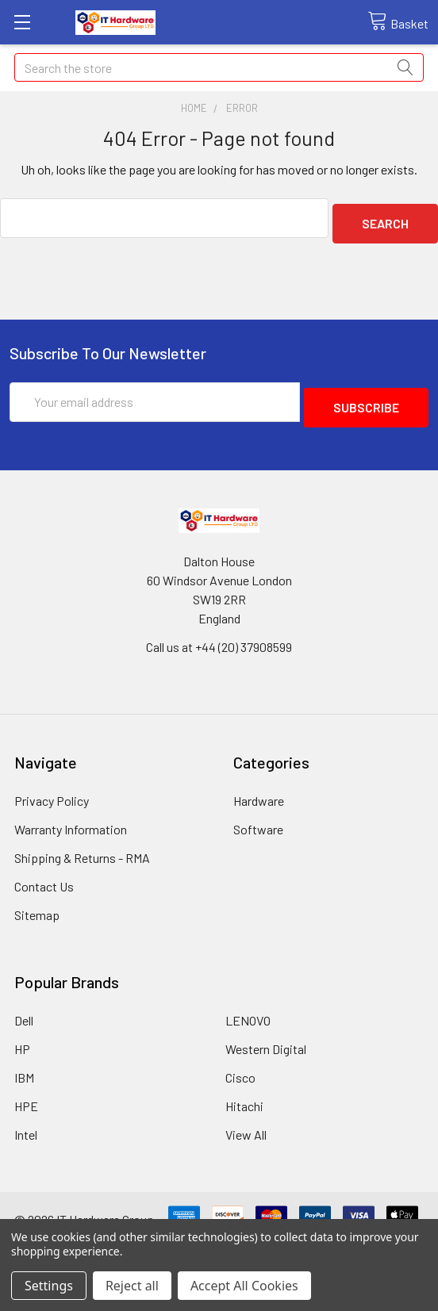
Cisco (240, 1066)
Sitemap (37, 903)
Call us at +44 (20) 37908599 (219, 635)
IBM (24, 1066)
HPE (26, 1094)
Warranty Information (70, 818)
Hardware (258, 789)
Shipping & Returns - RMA (82, 846)
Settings (49, 1285)
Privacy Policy (51, 789)
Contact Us (44, 875)
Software (258, 818)
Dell (23, 1009)
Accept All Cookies (244, 1285)
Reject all (132, 1285)
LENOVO (248, 1009)
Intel (25, 1123)
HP (22, 1037)
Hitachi (244, 1094)
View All (246, 1123)
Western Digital (265, 1037)
